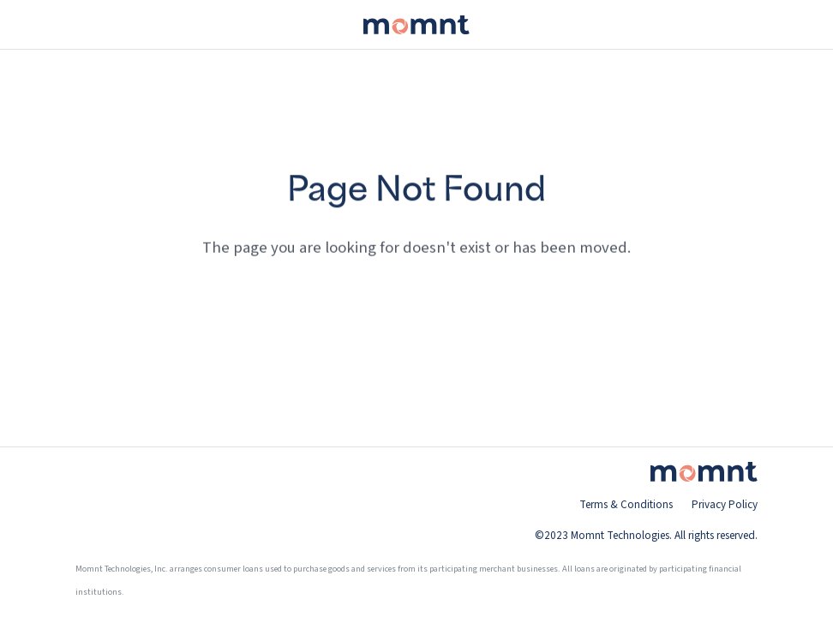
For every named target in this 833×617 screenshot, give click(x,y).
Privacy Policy (725, 504)
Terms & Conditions (626, 504)
